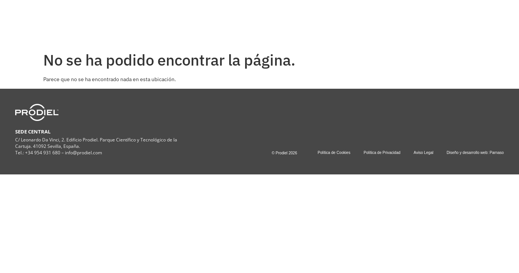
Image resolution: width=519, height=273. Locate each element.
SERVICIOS (224, 22)
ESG (264, 22)
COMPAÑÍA (174, 22)
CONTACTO (347, 21)
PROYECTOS (303, 21)
